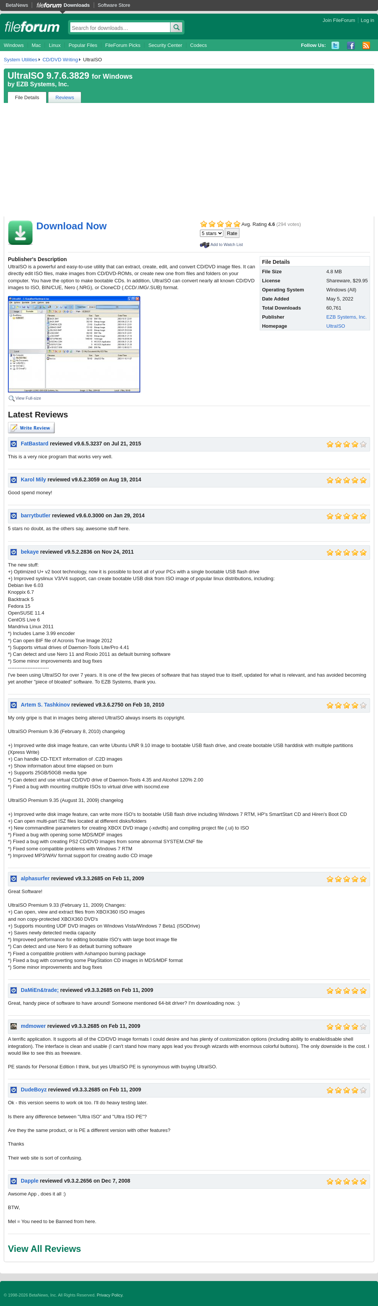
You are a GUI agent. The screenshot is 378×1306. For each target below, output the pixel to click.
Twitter (335, 46)
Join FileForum (339, 20)
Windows (14, 45)
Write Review (31, 427)
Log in (367, 20)
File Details (27, 97)
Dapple (30, 1181)
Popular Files (82, 45)
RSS (366, 46)
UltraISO (335, 326)
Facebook (351, 46)
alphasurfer (35, 878)
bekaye (30, 552)
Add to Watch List (227, 244)
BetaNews (17, 5)
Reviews (65, 97)
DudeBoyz (33, 1090)
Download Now (71, 226)
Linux (54, 45)
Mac (36, 45)
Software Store (114, 5)
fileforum (32, 26)
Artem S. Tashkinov (45, 705)
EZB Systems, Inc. (42, 84)
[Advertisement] (189, 160)
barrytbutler (36, 515)
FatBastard (34, 444)
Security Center (165, 45)
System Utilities (20, 59)
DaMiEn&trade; (40, 990)
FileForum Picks (122, 45)
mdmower (33, 1026)
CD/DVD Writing (60, 59)
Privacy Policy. (110, 1295)
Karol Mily (33, 479)
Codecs (198, 45)
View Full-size (28, 398)
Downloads (77, 5)
